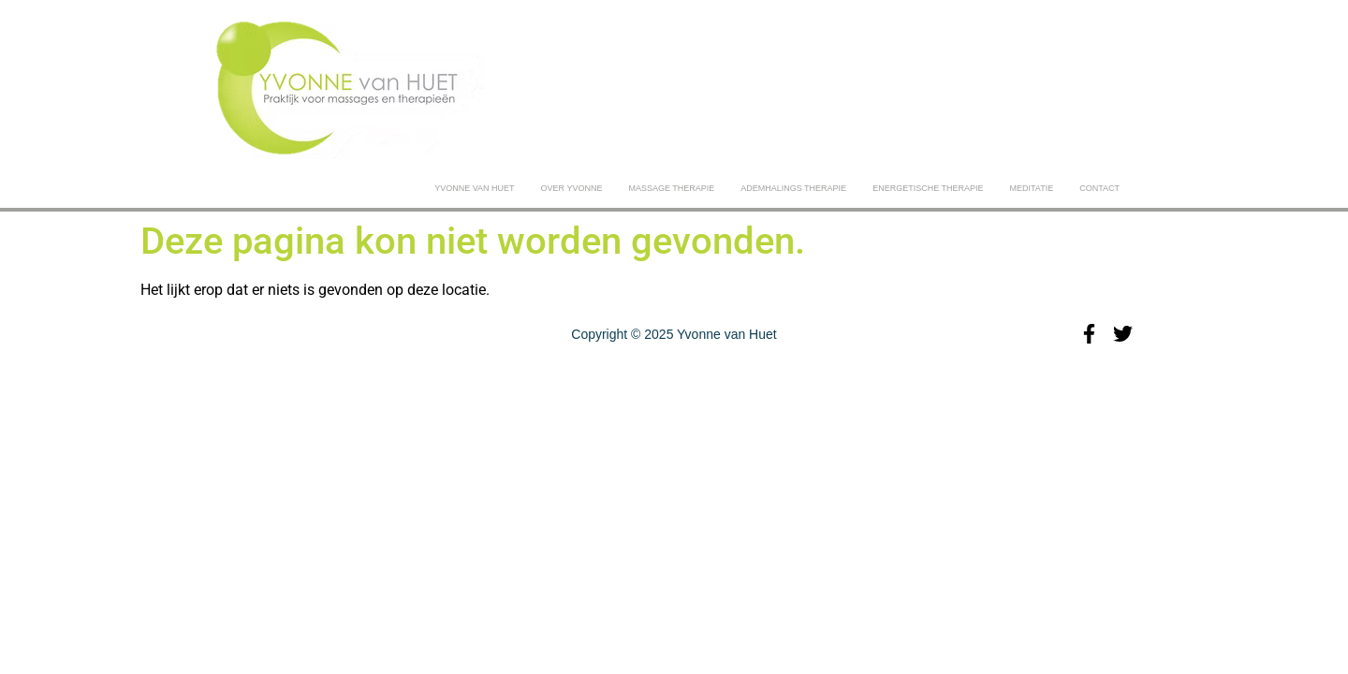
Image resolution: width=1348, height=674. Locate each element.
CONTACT (1099, 188)
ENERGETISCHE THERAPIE (927, 188)
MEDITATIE (1031, 188)
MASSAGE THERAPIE (671, 188)
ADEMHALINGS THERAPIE (793, 188)
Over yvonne (572, 188)
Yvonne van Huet (474, 188)
